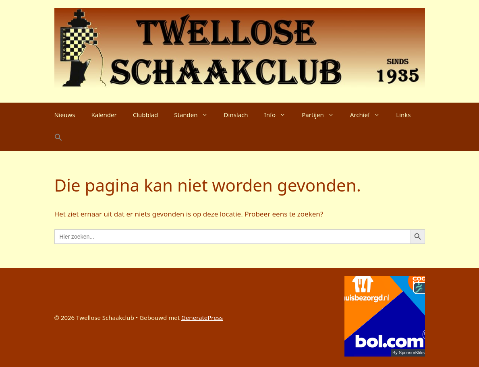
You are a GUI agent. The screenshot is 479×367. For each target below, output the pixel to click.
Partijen (322, 115)
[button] (58, 139)
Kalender (103, 115)
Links (403, 115)
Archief (369, 115)
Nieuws (64, 115)
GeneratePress (202, 317)
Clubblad (145, 115)
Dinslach (236, 115)
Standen (195, 115)
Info (279, 115)
